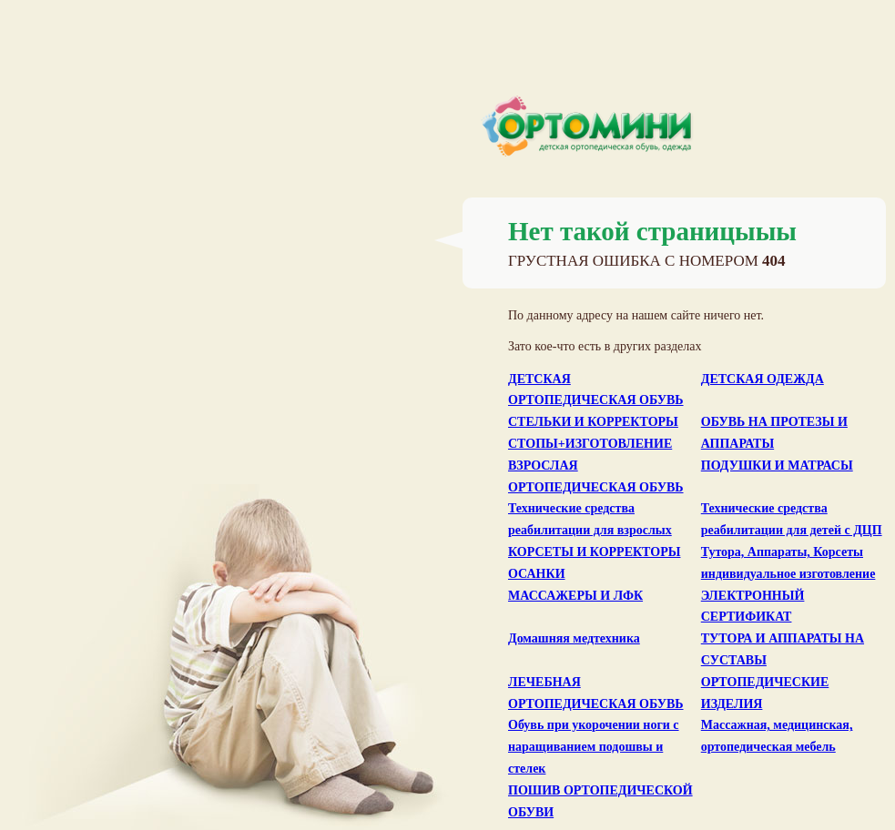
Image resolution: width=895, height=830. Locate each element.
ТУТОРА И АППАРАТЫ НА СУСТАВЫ (782, 649)
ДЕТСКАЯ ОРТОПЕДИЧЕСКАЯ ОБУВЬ (596, 390)
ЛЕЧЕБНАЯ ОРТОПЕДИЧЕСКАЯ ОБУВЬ (596, 693)
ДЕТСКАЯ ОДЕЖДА (762, 379)
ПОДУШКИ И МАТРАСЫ (777, 465)
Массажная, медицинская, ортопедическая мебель (777, 736)
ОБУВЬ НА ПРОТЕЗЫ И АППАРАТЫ (774, 432)
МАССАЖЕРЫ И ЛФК (575, 595)
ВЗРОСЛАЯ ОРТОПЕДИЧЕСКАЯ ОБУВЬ (596, 476)
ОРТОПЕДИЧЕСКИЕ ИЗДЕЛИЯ (765, 693)
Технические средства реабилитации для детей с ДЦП (791, 519)
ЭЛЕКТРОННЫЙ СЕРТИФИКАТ (753, 606)
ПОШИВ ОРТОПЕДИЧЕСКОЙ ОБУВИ (600, 801)
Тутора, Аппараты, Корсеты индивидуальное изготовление (788, 563)
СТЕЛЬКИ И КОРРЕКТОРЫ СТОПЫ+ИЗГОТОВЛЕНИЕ (593, 432)
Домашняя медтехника (574, 638)
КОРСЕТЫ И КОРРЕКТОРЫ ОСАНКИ (594, 563)
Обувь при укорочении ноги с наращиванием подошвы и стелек (593, 746)
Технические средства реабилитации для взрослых (590, 519)
